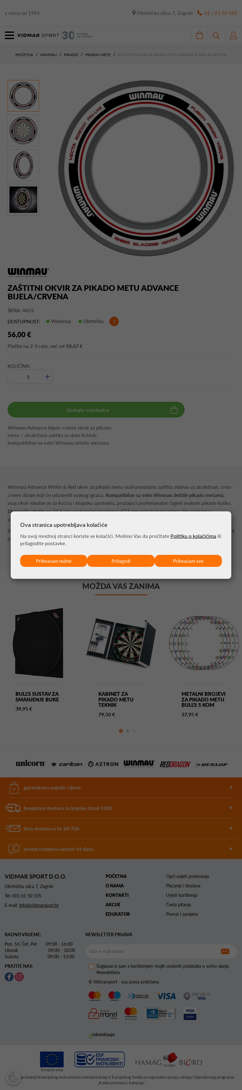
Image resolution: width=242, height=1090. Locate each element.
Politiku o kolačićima (193, 536)
